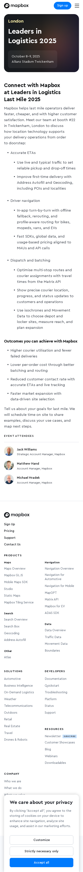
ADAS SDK (52, 613)
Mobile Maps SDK (16, 582)
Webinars (51, 756)
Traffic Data (53, 637)
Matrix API (51, 599)
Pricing (9, 531)
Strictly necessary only (42, 853)
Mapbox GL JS (13, 575)
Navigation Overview (59, 568)
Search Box (11, 626)
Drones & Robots (15, 739)
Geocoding (11, 633)
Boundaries (52, 650)
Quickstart (52, 685)
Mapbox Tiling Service (19, 602)
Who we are (12, 781)
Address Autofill (15, 640)
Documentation (55, 678)
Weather (10, 699)
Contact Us (12, 544)
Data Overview (55, 630)
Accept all (41, 864)
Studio (8, 589)
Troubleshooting (56, 692)
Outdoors (10, 712)
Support (10, 537)
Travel (8, 733)
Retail (8, 719)
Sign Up (9, 524)
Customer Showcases (60, 742)
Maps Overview (15, 568)
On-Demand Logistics (19, 692)
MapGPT (51, 592)
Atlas (7, 657)
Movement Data (56, 643)
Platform (51, 699)
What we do (13, 788)
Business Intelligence (18, 685)
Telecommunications (18, 705)
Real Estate (12, 726)
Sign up (62, 5)
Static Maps (12, 595)
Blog (48, 749)
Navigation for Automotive (54, 577)
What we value (14, 794)
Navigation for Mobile (59, 586)
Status (49, 705)
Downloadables (55, 762)
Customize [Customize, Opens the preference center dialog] (41, 841)
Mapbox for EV (55, 606)
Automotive (12, 678)
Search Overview (16, 619)
